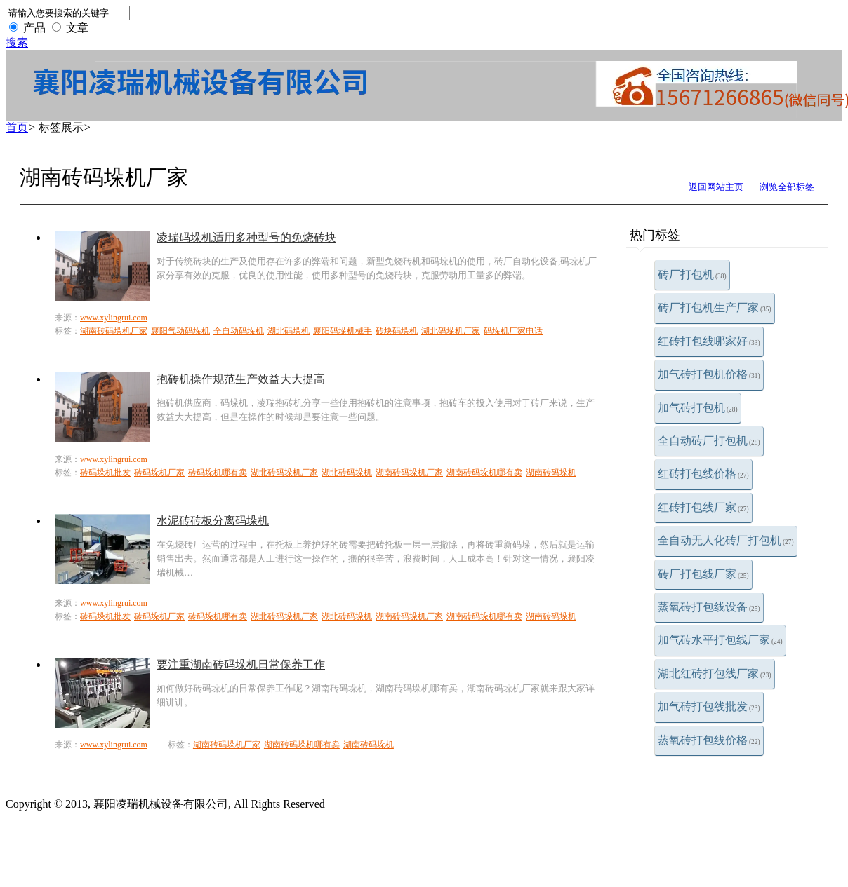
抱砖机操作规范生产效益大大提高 (241, 379)
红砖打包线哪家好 (709, 341)
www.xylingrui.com (113, 318)
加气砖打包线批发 (709, 706)
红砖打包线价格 (703, 474)
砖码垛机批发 (105, 473)
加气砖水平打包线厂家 (720, 640)
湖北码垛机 (288, 331)
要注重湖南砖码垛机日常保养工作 (241, 664)
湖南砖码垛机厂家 (113, 331)
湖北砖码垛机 (347, 473)
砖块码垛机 (397, 331)
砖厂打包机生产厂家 (714, 307)
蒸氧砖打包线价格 (709, 740)
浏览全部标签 (787, 187)
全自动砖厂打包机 (709, 441)
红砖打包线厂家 (703, 507)
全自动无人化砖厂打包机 (726, 540)
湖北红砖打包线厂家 (714, 673)
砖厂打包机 (692, 274)
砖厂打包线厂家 (703, 574)
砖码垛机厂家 (159, 473)
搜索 (17, 42)
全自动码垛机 (238, 331)
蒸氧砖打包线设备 (709, 607)
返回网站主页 (716, 187)
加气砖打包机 (698, 408)
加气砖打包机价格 (709, 374)
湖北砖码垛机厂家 (284, 473)
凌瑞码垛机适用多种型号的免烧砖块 (246, 237)
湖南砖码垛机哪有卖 (484, 473)
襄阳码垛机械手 (342, 331)
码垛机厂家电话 (513, 331)
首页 (17, 127)
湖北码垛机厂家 (450, 331)
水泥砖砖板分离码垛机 (213, 521)
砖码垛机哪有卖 (217, 473)
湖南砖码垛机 (551, 473)
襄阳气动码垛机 (180, 331)
